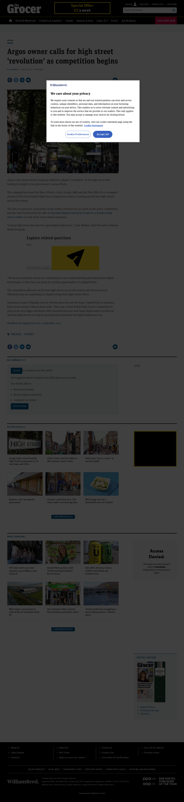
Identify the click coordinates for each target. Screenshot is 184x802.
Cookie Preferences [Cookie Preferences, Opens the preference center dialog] (78, 134)
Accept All (103, 134)
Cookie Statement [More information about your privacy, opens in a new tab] (93, 125)
